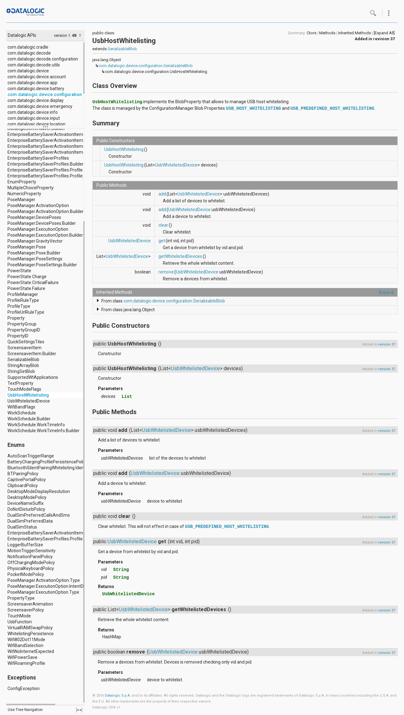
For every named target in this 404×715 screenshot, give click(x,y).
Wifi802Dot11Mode (26, 639)
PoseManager (21, 199)
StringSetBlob (21, 371)
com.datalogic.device (28, 70)
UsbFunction (19, 621)
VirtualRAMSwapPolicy (30, 627)
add (162, 193)
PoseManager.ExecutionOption (37, 229)
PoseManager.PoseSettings (34, 258)
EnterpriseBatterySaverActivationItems (46, 134)
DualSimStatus (22, 526)
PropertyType (21, 598)
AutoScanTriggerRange (30, 455)
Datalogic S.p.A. (118, 695)
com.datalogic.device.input (33, 118)
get (161, 240)
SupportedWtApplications (32, 377)
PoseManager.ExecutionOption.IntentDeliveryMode (57, 586)
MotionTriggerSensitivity (31, 550)
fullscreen (79, 710)
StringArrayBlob (23, 365)
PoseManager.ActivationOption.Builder (45, 211)
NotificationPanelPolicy (30, 556)
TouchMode (19, 615)
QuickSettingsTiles (25, 341)
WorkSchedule (21, 412)
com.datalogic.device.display (35, 100)
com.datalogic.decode (29, 53)
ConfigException (23, 688)
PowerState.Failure (26, 288)
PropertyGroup (22, 323)
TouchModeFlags (24, 389)
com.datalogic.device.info (32, 112)
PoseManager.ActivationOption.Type (43, 580)
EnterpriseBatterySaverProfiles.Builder (45, 164)
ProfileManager (22, 294)
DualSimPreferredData (30, 521)
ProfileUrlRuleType (25, 312)
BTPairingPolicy (22, 473)
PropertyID (17, 335)
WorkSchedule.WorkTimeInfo (36, 424)
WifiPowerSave (22, 657)
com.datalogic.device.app (32, 82)
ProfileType (18, 306)
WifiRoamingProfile (26, 663)
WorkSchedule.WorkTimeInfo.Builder (43, 430)
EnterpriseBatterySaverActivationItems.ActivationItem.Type (66, 532)
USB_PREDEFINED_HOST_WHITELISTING (332, 108)
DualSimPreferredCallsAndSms (38, 515)
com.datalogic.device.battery (35, 88)
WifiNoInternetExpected (30, 651)
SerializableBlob (23, 359)
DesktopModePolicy (26, 497)
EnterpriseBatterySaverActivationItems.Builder (53, 152)
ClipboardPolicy (22, 485)
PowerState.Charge (26, 276)
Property (16, 318)
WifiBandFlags (21, 406)
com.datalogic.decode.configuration (42, 58)
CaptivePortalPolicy (26, 479)
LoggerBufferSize (25, 544)
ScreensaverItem (24, 347)
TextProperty (20, 383)
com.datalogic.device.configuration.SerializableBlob (146, 65)
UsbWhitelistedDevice (28, 401)
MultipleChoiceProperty (30, 187)
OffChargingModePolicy (31, 562)
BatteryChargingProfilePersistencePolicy (47, 461)
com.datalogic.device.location (36, 124)
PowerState (19, 270)
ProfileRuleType (23, 300)
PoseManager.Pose (26, 246)
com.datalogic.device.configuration (44, 94)
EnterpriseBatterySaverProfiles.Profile (45, 169)
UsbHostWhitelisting (28, 395)
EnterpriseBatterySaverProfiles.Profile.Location (53, 538)
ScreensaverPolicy (25, 609)
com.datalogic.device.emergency (39, 106)
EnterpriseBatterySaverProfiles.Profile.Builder (52, 175)
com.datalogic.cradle (27, 47)
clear (163, 225)
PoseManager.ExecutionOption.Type (43, 592)
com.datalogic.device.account (36, 76)
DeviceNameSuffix (25, 503)
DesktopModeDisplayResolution (38, 491)
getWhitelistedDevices (180, 256)
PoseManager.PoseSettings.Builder (42, 264)
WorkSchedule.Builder (29, 418)
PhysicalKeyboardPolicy (30, 568)
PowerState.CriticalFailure (33, 282)
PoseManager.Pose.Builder (34, 252)
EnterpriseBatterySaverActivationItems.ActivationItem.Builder (68, 146)
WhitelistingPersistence (30, 633)
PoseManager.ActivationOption (38, 205)
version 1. (62, 35)
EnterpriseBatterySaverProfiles (38, 158)
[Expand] (386, 292)
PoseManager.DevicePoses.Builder (41, 223)
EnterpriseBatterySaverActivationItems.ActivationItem (61, 140)
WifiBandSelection (25, 645)
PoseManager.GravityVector (35, 241)
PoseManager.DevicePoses (34, 217)
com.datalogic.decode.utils (33, 64)
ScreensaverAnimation (30, 603)
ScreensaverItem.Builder (31, 353)
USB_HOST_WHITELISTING (253, 108)
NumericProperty (24, 193)
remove (166, 271)
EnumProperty (21, 181)
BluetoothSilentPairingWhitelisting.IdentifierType (55, 467)
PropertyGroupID (23, 329)
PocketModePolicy (25, 574)
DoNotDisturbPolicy (26, 509)
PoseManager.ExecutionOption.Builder (45, 235)
